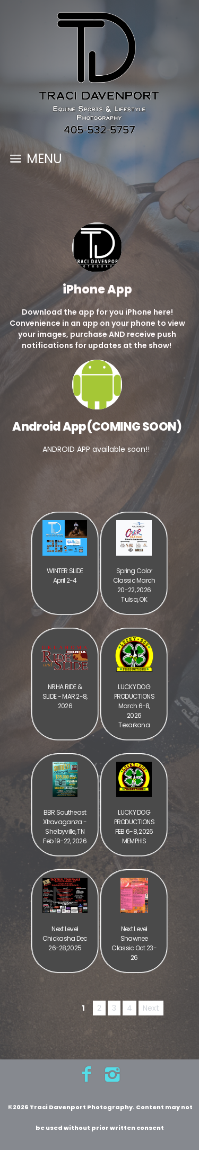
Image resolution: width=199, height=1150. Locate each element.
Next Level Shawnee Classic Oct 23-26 (134, 943)
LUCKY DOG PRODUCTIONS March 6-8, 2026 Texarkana (134, 705)
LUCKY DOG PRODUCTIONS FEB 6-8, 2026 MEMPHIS (134, 826)
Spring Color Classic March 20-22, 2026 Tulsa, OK (134, 585)
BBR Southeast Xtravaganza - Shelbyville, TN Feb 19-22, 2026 (64, 826)
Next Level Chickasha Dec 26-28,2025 (65, 938)
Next (151, 1008)
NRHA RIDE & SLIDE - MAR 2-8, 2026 (65, 696)
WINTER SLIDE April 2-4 (65, 575)
